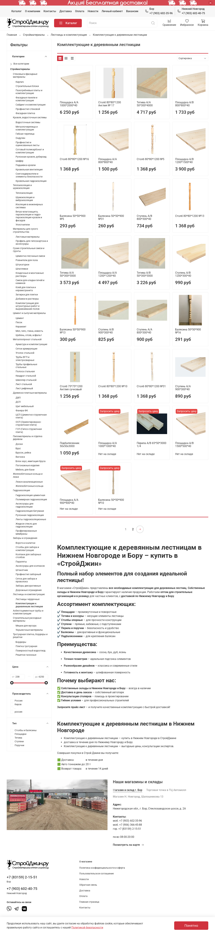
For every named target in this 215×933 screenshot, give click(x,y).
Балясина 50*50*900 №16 (188, 331)
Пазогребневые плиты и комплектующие (29, 92)
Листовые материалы (28, 236)
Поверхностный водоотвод (30, 650)
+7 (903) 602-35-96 (159, 11)
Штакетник (22, 570)
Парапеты (21, 561)
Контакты (50, 11)
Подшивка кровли (26, 165)
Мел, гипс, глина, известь (29, 331)
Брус (18, 448)
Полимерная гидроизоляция (31, 499)
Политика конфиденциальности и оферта (102, 867)
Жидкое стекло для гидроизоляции (26, 525)
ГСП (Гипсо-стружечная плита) (29, 430)
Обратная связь (88, 884)
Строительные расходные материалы (27, 619)
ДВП (18, 397)
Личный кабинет (112, 11)
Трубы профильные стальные (26, 366)
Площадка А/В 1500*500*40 (184, 444)
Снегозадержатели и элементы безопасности (29, 175)
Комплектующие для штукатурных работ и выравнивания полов (27, 306)
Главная (12, 34)
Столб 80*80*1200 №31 (151, 386)
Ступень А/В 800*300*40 (144, 217)
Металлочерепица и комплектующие (27, 128)
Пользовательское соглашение (96, 873)
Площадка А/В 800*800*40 (184, 104)
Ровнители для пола (27, 260)
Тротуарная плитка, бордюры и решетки (30, 636)
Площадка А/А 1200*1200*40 (107, 274)
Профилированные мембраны (26, 532)
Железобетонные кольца (29, 486)
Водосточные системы (28, 122)
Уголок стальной (25, 352)
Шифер (19, 161)
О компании (32, 11)
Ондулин (20, 138)
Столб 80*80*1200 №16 (74, 159)
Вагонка (20, 456)
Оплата (79, 11)
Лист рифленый (24, 388)
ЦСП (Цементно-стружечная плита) (31, 416)
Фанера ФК (22, 410)
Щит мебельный (25, 406)
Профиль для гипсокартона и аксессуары (32, 242)
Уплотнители (23, 224)
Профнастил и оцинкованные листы (27, 144)
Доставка (65, 11)
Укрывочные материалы (29, 630)
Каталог (16, 11)
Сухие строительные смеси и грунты (28, 250)
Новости (93, 11)
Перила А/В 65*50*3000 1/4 (151, 444)
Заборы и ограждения (25, 538)
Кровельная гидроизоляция (31, 181)
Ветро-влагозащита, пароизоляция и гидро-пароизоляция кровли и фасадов (29, 216)
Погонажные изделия (27, 465)
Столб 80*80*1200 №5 (150, 159)
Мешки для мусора (26, 625)
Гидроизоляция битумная (30, 511)
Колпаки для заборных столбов (28, 556)
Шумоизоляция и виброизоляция (25, 199)
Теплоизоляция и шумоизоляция (22, 187)
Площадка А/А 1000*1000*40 (107, 444)
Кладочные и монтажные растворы (30, 274)
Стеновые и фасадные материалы (25, 75)
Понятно (191, 926)
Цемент (20, 318)
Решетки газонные (26, 654)
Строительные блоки (27, 86)
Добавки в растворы (27, 298)
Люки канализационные (29, 481)
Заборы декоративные (28, 585)
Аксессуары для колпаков (30, 565)
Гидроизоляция (21, 490)
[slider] (11, 682)
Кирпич (20, 82)
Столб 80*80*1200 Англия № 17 (109, 104)
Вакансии (132, 11)
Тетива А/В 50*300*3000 (145, 274)
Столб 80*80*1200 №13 (189, 216)
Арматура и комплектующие (31, 344)
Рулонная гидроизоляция (30, 515)
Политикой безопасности (87, 927)
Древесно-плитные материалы (30, 392)
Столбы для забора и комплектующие (27, 549)
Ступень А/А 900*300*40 (183, 388)
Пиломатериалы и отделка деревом (27, 438)
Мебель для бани (25, 469)
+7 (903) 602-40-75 (191, 11)
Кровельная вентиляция (29, 169)
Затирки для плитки (27, 294)
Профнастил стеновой (28, 109)
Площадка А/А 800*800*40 (107, 161)
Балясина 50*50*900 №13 (72, 331)
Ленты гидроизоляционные (31, 519)
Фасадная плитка (25, 113)
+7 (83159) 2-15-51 (22, 877)
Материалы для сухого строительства (25, 230)
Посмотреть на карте (128, 844)
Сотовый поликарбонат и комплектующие (30, 151)
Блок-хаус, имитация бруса (31, 461)
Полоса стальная (25, 371)
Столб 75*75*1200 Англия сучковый (71, 388)
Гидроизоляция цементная (30, 495)
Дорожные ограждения (29, 590)
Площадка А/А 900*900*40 (69, 501)
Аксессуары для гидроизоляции (24, 505)
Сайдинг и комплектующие (31, 104)
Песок (19, 322)
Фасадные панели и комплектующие (26, 99)
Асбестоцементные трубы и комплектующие (28, 612)
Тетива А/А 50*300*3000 (68, 274)
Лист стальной (24, 384)
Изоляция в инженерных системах (29, 206)
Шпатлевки (22, 268)
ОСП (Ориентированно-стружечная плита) (28, 423)
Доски (19, 444)
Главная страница (89, 901)
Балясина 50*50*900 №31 (111, 217)
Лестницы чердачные (27, 599)
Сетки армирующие (26, 348)
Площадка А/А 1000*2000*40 (69, 104)
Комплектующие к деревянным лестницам (29, 605)
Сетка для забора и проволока (26, 580)
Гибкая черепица (25, 133)
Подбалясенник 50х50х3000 (69, 444)
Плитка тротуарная (26, 646)
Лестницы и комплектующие (69, 34)
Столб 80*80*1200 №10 (112, 386)
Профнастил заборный (28, 574)
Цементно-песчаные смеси (30, 256)
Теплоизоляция (24, 193)
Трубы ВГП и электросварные (25, 358)
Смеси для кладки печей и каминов (30, 282)
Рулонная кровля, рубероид (31, 156)
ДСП (18, 402)
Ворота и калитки (25, 543)
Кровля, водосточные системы (30, 117)
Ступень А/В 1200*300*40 (183, 274)
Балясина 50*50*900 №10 (111, 501)
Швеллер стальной (26, 380)
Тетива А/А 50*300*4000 (145, 104)
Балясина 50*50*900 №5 (72, 217)
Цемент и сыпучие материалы (29, 313)
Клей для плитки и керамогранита (26, 289)
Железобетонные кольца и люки (27, 475)
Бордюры (21, 642)
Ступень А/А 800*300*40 (144, 331)
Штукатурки (22, 264)
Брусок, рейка (23, 452)
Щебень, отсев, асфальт (29, 335)
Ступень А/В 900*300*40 (106, 331)
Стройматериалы (34, 34)
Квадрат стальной (26, 375)
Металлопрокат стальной (27, 339)
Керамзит (21, 326)
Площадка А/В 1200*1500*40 (184, 161)
